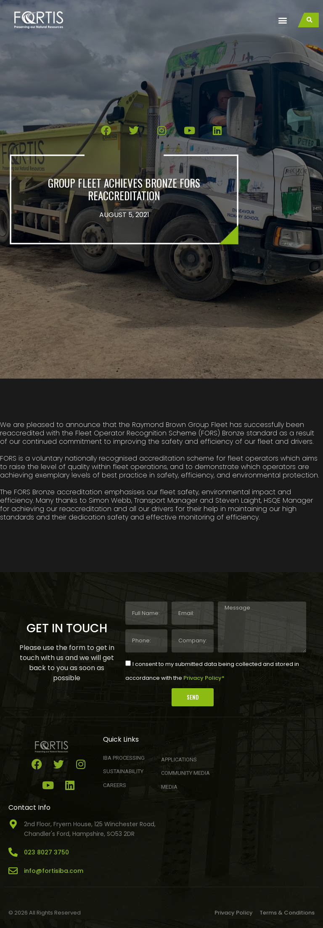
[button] (282, 20)
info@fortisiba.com (53, 871)
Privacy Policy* (204, 677)
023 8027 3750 (46, 852)
